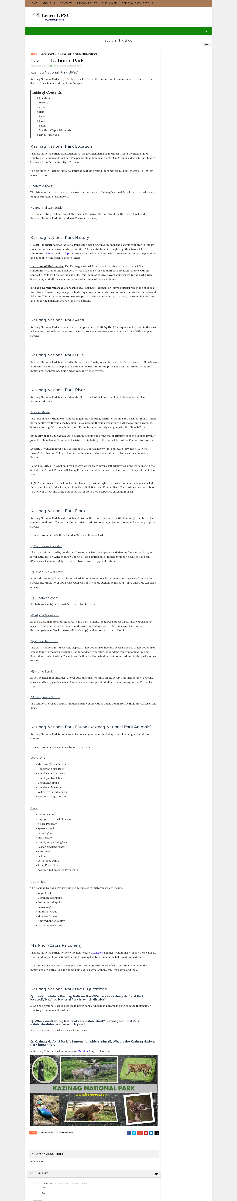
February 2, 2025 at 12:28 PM (71, 1193)
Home (33, 3)
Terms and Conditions (137, 3)
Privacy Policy (87, 3)
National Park (64, 53)
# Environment (46, 1142)
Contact (66, 3)
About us (48, 3)
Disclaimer (109, 3)
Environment (47, 53)
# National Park (65, 1142)
